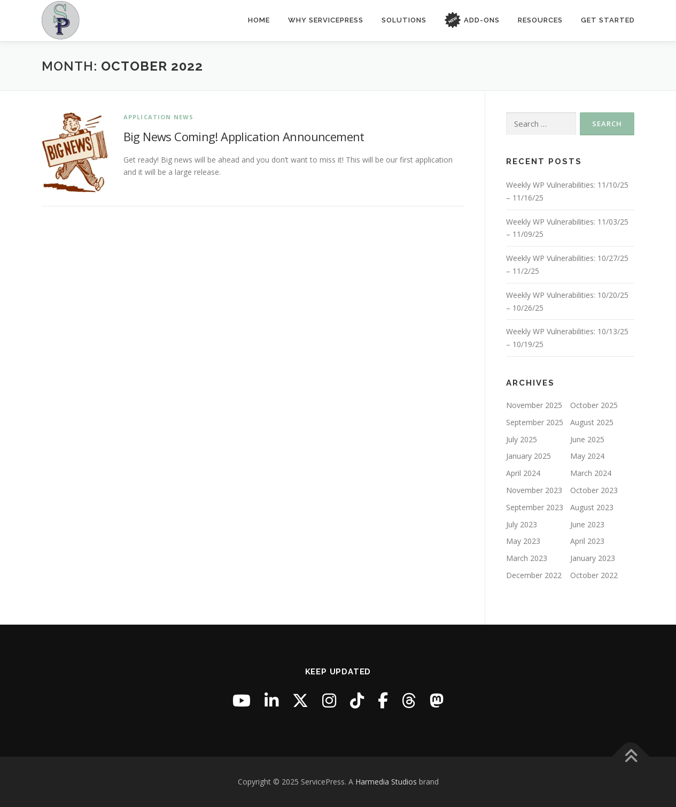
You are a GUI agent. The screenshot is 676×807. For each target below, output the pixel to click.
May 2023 (523, 541)
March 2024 (590, 473)
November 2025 (534, 405)
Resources (540, 20)
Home (259, 20)
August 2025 (591, 422)
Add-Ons (472, 21)
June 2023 (587, 524)
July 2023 (521, 524)
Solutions (404, 20)
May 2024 (587, 456)
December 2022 (534, 575)
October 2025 (594, 405)
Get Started (608, 20)
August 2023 (591, 507)
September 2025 (534, 422)
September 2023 (534, 507)
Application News (158, 117)
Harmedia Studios (386, 782)
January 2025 (528, 456)
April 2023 (587, 541)
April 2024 (523, 473)
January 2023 (592, 558)
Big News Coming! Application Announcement (243, 136)
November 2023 (534, 490)
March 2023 (526, 558)
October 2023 (594, 490)
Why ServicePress (325, 20)
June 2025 (587, 439)
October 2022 (594, 575)
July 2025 (521, 439)
